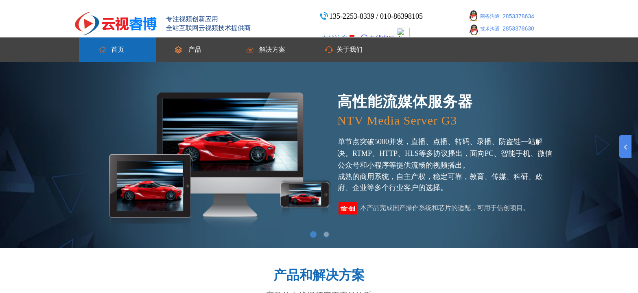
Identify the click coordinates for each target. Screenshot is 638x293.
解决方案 (272, 49)
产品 (194, 49)
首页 (117, 49)
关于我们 (349, 49)
